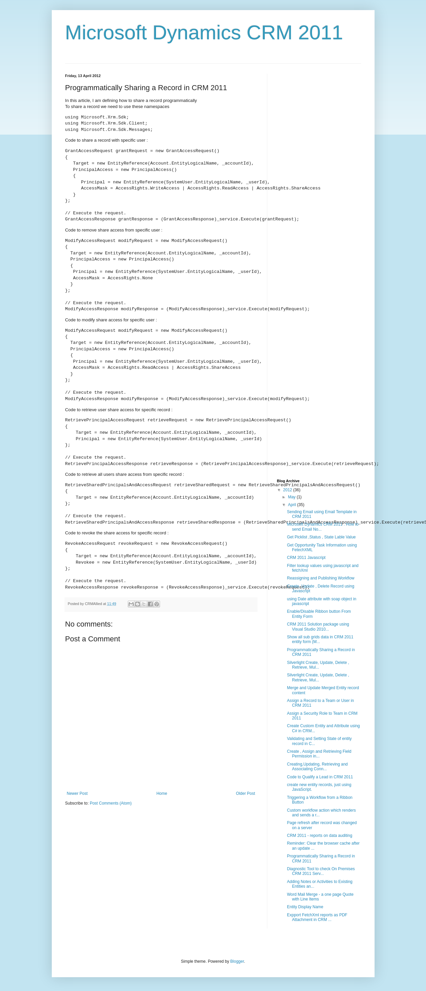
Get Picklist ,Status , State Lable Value (321, 537)
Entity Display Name (305, 907)
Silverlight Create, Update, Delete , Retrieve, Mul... (318, 665)
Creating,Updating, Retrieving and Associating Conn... (317, 766)
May (292, 497)
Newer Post (77, 793)
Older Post (245, 793)
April (292, 504)
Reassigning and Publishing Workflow (320, 578)
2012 (288, 490)
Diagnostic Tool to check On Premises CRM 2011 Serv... (321, 871)
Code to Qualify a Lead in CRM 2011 (320, 777)
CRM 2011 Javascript (306, 557)
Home (161, 793)
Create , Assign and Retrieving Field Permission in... (319, 753)
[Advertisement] (319, 116)
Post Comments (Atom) (111, 803)
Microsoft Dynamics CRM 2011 (204, 32)
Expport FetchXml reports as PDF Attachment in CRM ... (317, 917)
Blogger (237, 961)
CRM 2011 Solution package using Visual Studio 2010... (318, 626)
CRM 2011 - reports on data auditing (319, 835)
